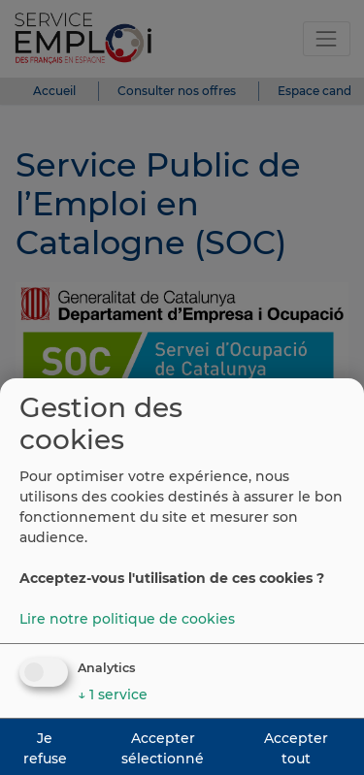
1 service (113, 694)
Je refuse (45, 748)
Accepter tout (296, 748)
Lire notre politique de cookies (127, 619)
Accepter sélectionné (162, 748)
